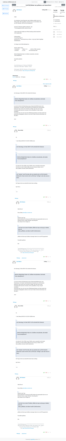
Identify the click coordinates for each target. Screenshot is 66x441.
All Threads (5, 8)
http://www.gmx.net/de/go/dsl (29, 70)
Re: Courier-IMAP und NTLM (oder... (19, 6)
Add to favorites (57, 23)
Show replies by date (47, 83)
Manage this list (50, 1)
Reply (15, 80)
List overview (5, 5)
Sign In (56, 1)
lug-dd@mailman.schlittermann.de (59, 16)
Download (5, 13)
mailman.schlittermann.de (9, 2)
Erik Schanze (19, 9)
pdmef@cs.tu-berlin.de (27, 212)
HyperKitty (33, 439)
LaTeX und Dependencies (60, 6)
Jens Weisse (18, 86)
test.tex (14, 77)
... (14, 96)
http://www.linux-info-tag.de (28, 252)
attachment (24, 258)
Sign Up (61, 1)
